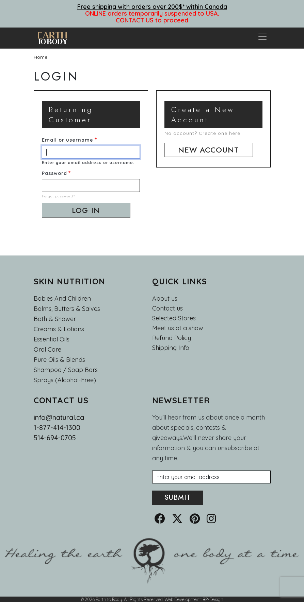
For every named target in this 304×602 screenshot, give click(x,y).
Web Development (182, 599)
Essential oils (51, 339)
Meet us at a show (177, 328)
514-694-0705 (55, 437)
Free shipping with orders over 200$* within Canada (152, 7)
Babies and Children (62, 298)
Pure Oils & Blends (59, 360)
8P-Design (213, 599)
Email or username (67, 140)
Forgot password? (58, 196)
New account (208, 149)
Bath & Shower (55, 319)
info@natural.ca (59, 417)
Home (40, 57)
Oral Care (47, 349)
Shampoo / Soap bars (66, 370)
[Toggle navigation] (262, 38)
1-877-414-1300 (57, 427)
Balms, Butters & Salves (67, 309)
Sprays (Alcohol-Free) (65, 380)
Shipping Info (170, 348)
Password (54, 173)
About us (164, 298)
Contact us (167, 308)
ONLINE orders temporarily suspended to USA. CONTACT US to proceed (152, 17)
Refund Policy (171, 338)
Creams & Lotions (59, 329)
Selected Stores (174, 318)
